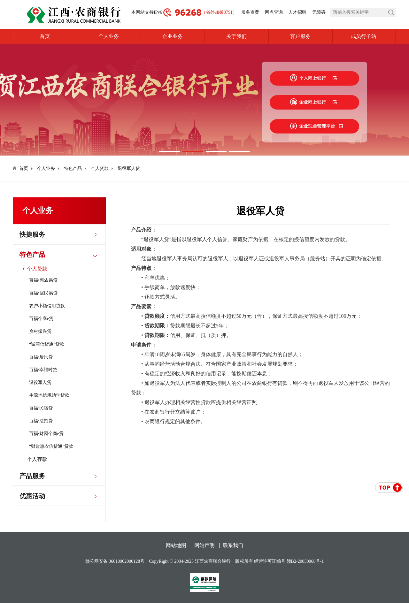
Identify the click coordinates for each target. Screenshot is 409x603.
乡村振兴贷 (40, 331)
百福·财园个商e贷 (46, 433)
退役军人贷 (129, 168)
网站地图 (176, 545)
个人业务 (108, 36)
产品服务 (32, 475)
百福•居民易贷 (43, 293)
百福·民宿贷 (41, 408)
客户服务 (300, 36)
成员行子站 (373, 36)
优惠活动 (32, 496)
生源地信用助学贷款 (49, 395)
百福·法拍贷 (41, 420)
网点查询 (274, 12)
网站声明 (204, 545)
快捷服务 (32, 234)
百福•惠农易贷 (43, 280)
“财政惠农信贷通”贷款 (51, 446)
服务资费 (250, 12)
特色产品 (73, 168)
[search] (363, 12)
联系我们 (233, 545)
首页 (45, 36)
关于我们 (236, 36)
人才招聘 (297, 12)
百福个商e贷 (41, 318)
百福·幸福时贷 (43, 369)
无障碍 (319, 12)
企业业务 (172, 36)
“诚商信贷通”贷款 (46, 344)
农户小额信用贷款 (47, 305)
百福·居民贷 (41, 357)
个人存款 (37, 459)
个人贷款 (100, 168)
